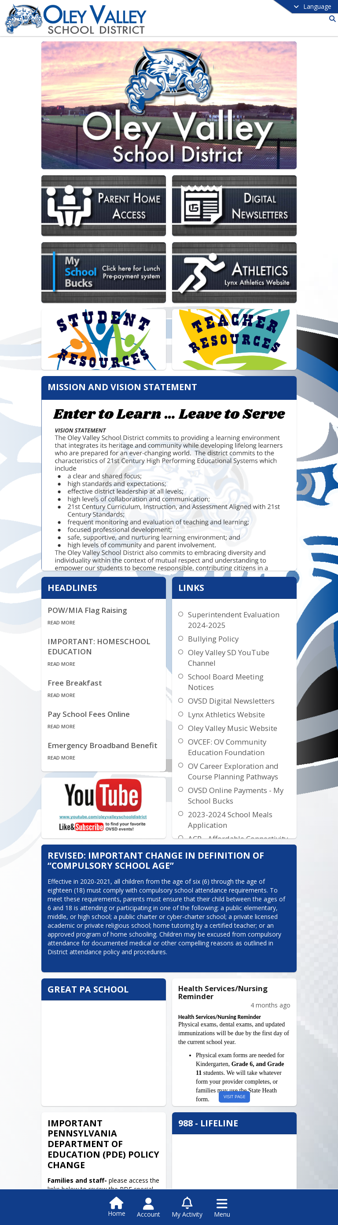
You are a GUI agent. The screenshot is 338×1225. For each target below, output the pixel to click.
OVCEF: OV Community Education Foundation (232, 726)
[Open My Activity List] (187, 1208)
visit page (239, 1066)
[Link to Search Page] (331, 19)
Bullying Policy (218, 618)
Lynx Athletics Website (231, 694)
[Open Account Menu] (148, 1208)
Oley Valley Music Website (237, 708)
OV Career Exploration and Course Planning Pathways (238, 751)
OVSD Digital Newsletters (236, 680)
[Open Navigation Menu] (222, 1208)
